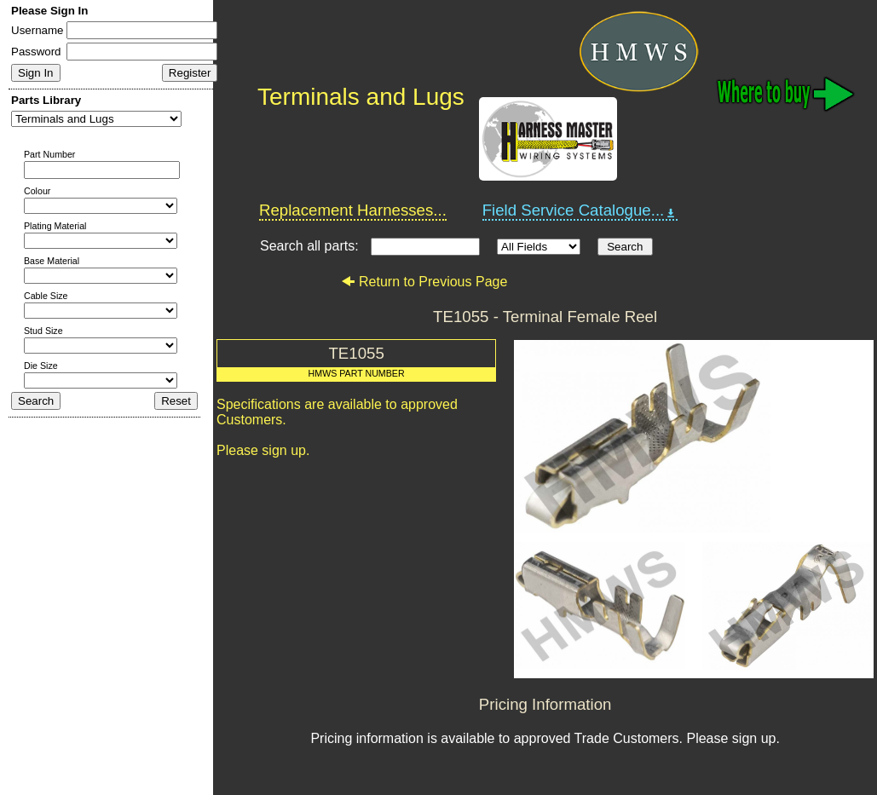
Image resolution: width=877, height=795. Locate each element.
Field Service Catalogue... (580, 210)
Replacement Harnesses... (353, 210)
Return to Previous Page (424, 281)
